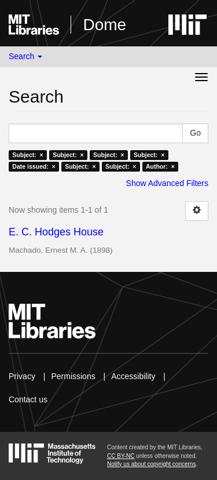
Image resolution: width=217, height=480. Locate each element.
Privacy (22, 376)
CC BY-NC (120, 456)
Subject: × (27, 154)
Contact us (28, 399)
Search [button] (25, 56)
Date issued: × (33, 166)
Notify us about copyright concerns (151, 464)
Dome (104, 25)
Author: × (160, 166)
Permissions (73, 376)
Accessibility (133, 376)
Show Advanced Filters (167, 183)
